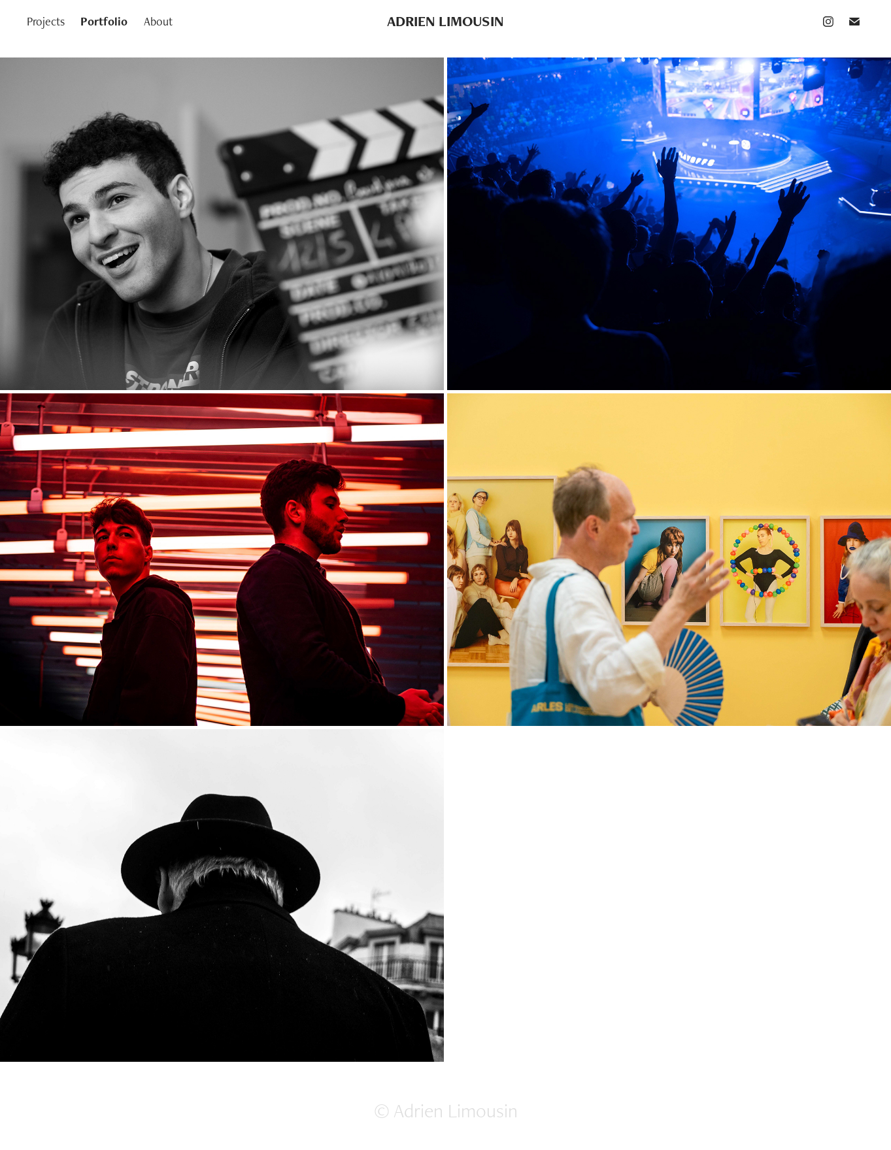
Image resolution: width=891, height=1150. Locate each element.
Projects (46, 21)
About (158, 21)
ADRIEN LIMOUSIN (445, 21)
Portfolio (103, 21)
